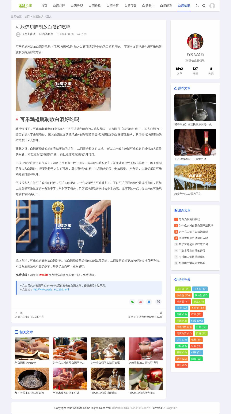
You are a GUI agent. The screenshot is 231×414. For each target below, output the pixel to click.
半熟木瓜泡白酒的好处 (192, 250)
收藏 (196, 339)
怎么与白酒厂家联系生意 (29, 316)
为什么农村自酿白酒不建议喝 (196, 225)
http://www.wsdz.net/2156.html (51, 289)
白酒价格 (95, 5)
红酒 (196, 314)
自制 (201, 327)
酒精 (182, 352)
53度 (182, 308)
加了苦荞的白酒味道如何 (193, 244)
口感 (201, 333)
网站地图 (117, 408)
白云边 (183, 288)
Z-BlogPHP (170, 408)
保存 (182, 339)
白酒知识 (184, 5)
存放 (199, 301)
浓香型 (184, 295)
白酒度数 (130, 5)
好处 (182, 365)
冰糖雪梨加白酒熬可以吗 (193, 237)
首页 (44, 5)
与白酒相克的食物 (189, 219)
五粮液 (197, 308)
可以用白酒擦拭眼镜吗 (192, 256)
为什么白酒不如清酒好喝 (193, 231)
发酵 (182, 346)
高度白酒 (184, 333)
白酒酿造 (166, 5)
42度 (196, 352)
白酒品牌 (59, 5)
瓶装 (196, 346)
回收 (196, 358)
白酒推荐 (113, 5)
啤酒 (182, 320)
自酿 (182, 314)
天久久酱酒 (28, 34)
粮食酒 (183, 301)
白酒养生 (148, 5)
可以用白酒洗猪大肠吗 (192, 263)
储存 (182, 358)
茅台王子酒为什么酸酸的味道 (145, 316)
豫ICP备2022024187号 (137, 408)
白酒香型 (77, 5)
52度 (197, 320)
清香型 (200, 288)
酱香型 (201, 295)
